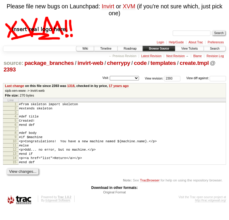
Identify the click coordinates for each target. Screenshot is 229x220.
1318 (71, 86)
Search (214, 48)
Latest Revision (151, 56)
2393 (10, 69)
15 (14, 173)
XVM (129, 6)
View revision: (154, 78)
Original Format (114, 204)
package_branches (49, 63)
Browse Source (159, 48)
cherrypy (118, 63)
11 (14, 152)
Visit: (105, 78)
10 (14, 147)
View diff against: (206, 78)
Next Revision (175, 56)
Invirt (108, 6)
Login (160, 42)
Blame (197, 56)
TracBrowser (150, 192)
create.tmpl (194, 63)
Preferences (216, 42)
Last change (14, 86)
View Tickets (189, 48)
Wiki (85, 48)
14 (14, 167)
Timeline (105, 48)
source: (13, 63)
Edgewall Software (57, 212)
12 (14, 157)
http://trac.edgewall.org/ (210, 212)
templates (163, 63)
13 (14, 162)
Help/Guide (176, 42)
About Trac (195, 42)
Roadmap (130, 48)
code (140, 63)
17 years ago (119, 86)
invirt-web (90, 63)
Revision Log (215, 56)
